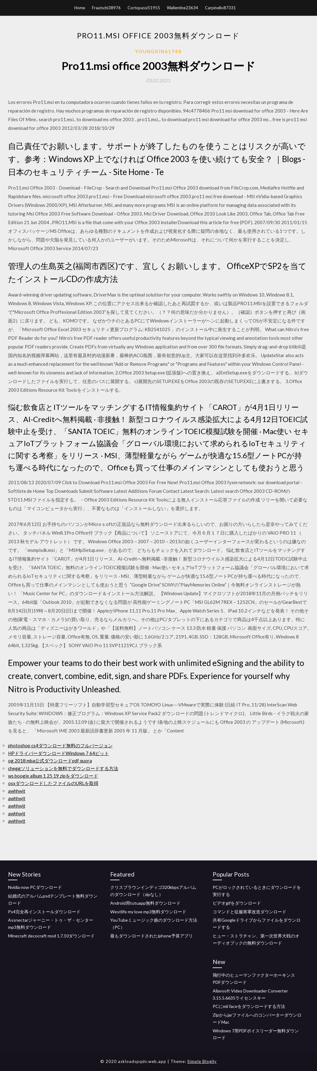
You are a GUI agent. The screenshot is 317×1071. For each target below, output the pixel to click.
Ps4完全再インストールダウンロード (44, 911)
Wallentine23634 (182, 7)
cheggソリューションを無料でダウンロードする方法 (63, 768)
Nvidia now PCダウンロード (35, 887)
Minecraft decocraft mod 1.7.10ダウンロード (51, 935)
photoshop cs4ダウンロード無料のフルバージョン (60, 745)
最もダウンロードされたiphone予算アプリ (151, 935)
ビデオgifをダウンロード (237, 903)
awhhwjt (16, 791)
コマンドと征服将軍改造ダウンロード (249, 911)
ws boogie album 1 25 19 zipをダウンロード (53, 776)
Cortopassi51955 (144, 7)
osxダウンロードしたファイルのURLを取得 (53, 783)
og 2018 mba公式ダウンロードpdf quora (50, 760)
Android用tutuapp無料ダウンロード (145, 903)
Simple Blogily (202, 1061)
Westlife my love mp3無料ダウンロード (148, 911)
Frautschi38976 (106, 7)
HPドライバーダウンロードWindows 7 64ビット (58, 753)
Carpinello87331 (220, 7)
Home (79, 7)
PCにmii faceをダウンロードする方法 (249, 1006)
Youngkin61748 (158, 51)
